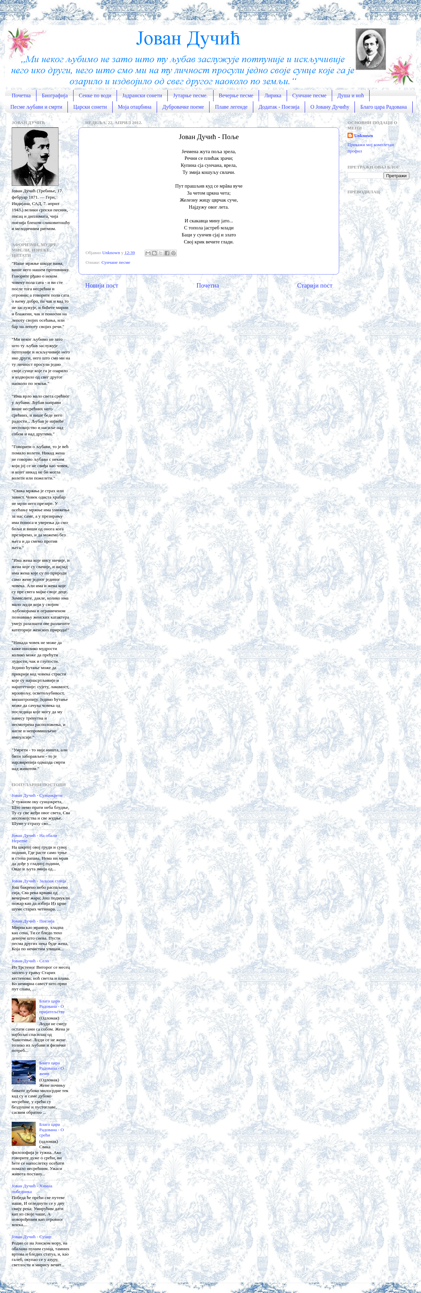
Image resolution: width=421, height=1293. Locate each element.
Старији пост (314, 285)
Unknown (363, 135)
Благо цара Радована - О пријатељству (52, 1006)
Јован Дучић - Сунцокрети (37, 795)
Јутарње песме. (190, 95)
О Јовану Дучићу (329, 107)
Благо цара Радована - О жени (51, 1068)
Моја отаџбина (134, 107)
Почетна (21, 95)
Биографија (55, 95)
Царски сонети (90, 107)
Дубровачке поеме (183, 107)
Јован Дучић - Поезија (33, 921)
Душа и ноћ (350, 95)
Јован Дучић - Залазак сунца (39, 880)
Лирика (272, 95)
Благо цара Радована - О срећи (51, 1130)
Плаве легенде (231, 107)
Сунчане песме (309, 95)
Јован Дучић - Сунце (31, 1236)
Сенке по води (95, 95)
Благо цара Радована (383, 107)
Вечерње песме (236, 95)
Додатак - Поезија (279, 107)
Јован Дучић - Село (30, 960)
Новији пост (101, 285)
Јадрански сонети (142, 95)
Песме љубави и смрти (36, 107)
